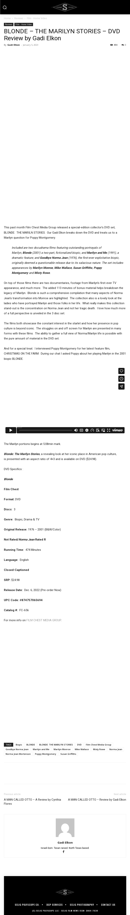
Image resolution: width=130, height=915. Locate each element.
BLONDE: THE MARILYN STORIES (56, 744)
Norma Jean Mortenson (18, 753)
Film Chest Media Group (98, 744)
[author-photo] (65, 837)
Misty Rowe (99, 749)
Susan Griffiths (68, 753)
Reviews (18, 18)
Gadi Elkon (13, 44)
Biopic (19, 744)
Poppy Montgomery (45, 753)
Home (7, 18)
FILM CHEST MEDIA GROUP (43, 620)
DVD (79, 744)
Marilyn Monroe (62, 749)
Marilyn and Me (41, 749)
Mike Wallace (82, 749)
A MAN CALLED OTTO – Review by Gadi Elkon (97, 799)
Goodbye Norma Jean (17, 749)
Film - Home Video (37, 18)
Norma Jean (115, 749)
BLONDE (30, 744)
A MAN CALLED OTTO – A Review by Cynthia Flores (32, 801)
